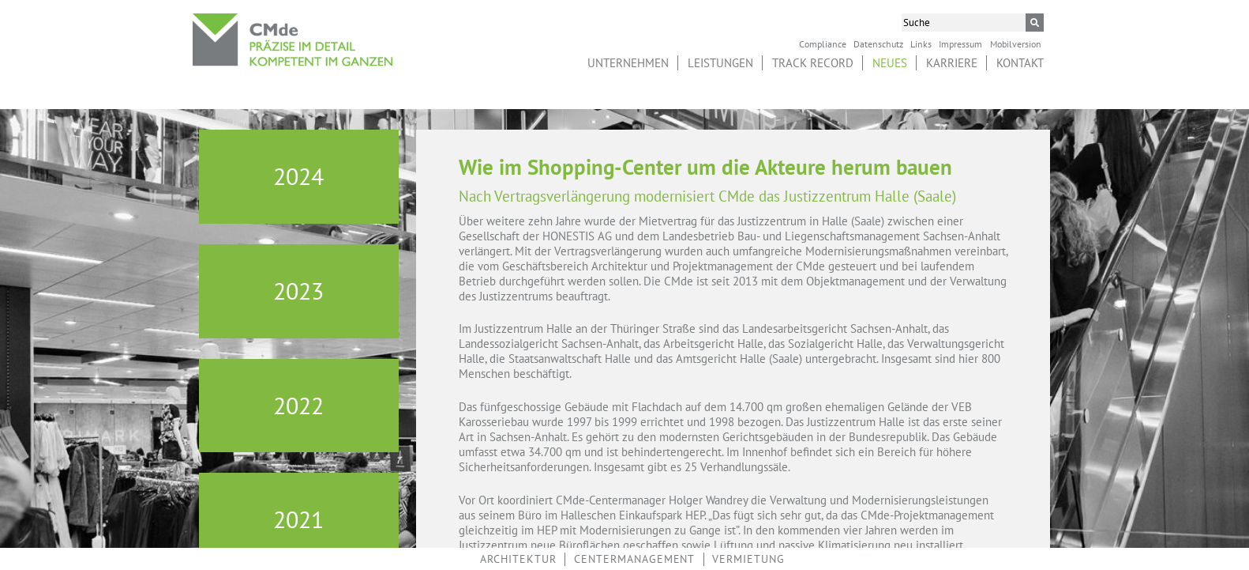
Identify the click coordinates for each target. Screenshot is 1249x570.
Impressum (960, 43)
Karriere (951, 62)
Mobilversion (1015, 43)
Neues (889, 62)
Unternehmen (628, 62)
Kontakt (1020, 62)
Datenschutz (878, 43)
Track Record (812, 62)
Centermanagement (634, 559)
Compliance (822, 43)
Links (921, 43)
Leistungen (720, 62)
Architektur (518, 559)
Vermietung (748, 559)
